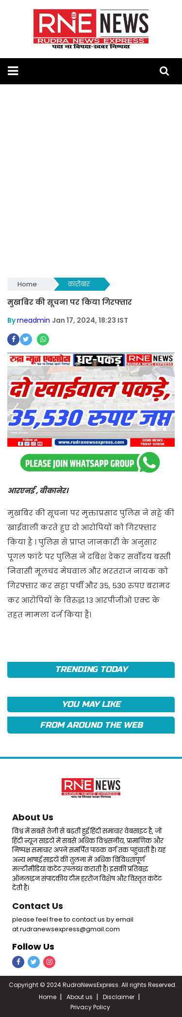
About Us (32, 817)
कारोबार (79, 284)
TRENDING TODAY (91, 669)
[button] (13, 71)
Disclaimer (118, 997)
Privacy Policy (90, 1007)
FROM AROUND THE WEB (91, 725)
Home (27, 284)
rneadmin (33, 320)
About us (79, 997)
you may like (91, 704)
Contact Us (37, 906)
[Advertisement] (91, 180)
